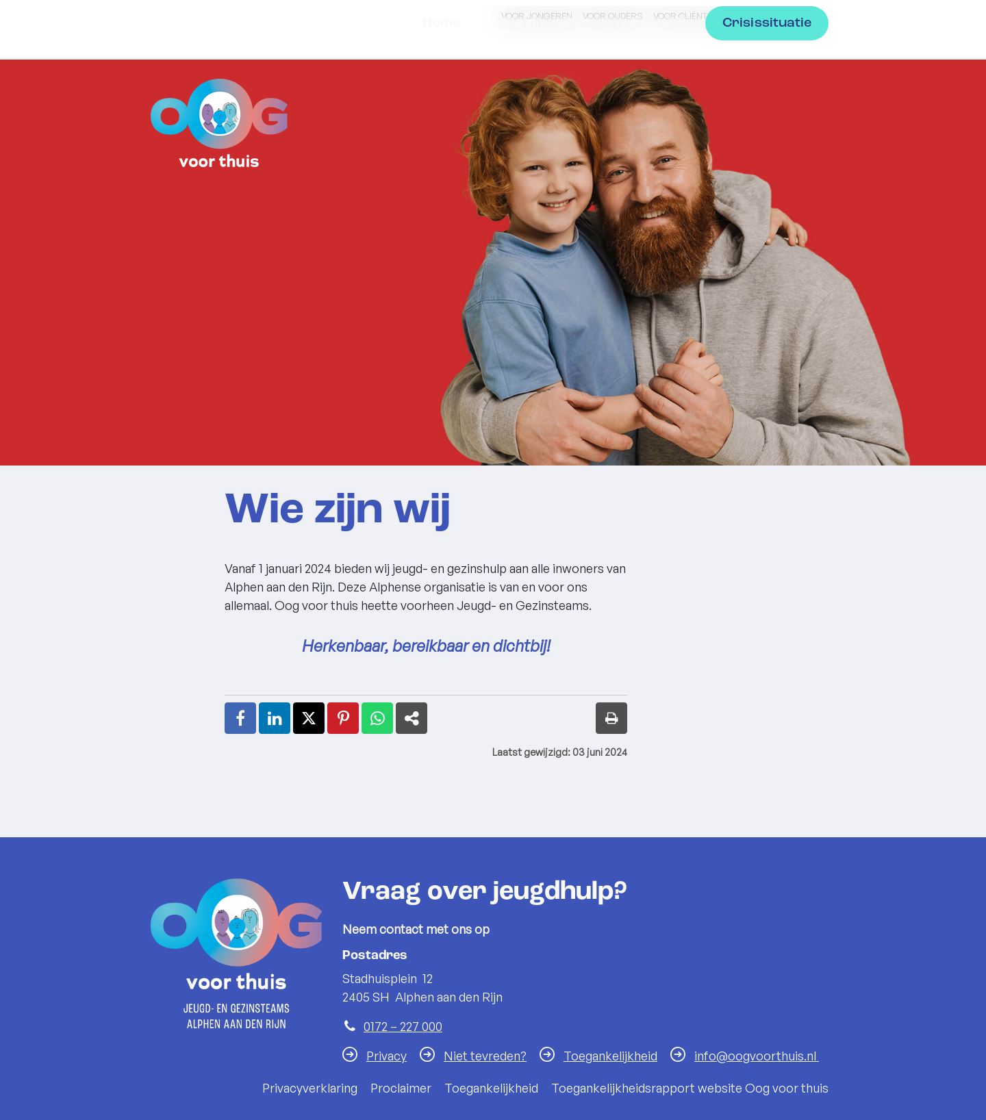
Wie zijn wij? (537, 116)
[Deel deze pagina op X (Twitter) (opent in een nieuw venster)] (309, 718)
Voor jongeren (536, 15)
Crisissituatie (766, 116)
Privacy (386, 1055)
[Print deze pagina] (611, 718)
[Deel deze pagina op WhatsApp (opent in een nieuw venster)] (377, 718)
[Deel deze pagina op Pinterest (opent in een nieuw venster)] (343, 718)
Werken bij (649, 116)
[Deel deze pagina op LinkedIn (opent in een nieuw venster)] (274, 718)
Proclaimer (400, 1087)
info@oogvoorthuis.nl (756, 1055)
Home (441, 116)
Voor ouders (613, 15)
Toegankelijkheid (610, 1055)
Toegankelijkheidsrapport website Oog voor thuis (690, 1087)
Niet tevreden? (485, 1055)
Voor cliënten (685, 15)
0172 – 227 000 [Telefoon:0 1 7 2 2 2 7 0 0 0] (403, 1026)
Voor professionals (776, 15)
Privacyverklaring (309, 1087)
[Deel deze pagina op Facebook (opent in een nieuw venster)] (240, 718)
